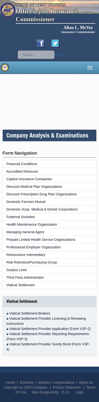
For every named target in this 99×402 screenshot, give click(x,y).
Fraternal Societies (20, 217)
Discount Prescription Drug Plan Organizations (41, 194)
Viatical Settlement (20, 285)
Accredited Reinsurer (22, 171)
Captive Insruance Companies (29, 179)
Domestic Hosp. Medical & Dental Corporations (42, 209)
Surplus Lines (16, 270)
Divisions (26, 382)
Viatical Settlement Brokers (29, 313)
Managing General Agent (25, 232)
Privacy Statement (67, 387)
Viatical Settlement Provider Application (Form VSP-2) (50, 329)
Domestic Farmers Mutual (25, 202)
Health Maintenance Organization (31, 224)
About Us (86, 382)
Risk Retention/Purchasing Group (31, 262)
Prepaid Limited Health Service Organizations (40, 240)
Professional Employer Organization (33, 247)
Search (62, 54)
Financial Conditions (21, 164)
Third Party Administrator (25, 277)
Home (10, 382)
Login (79, 392)
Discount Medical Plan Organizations (34, 187)
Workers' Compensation (56, 382)
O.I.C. (65, 392)
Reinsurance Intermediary (25, 255)
